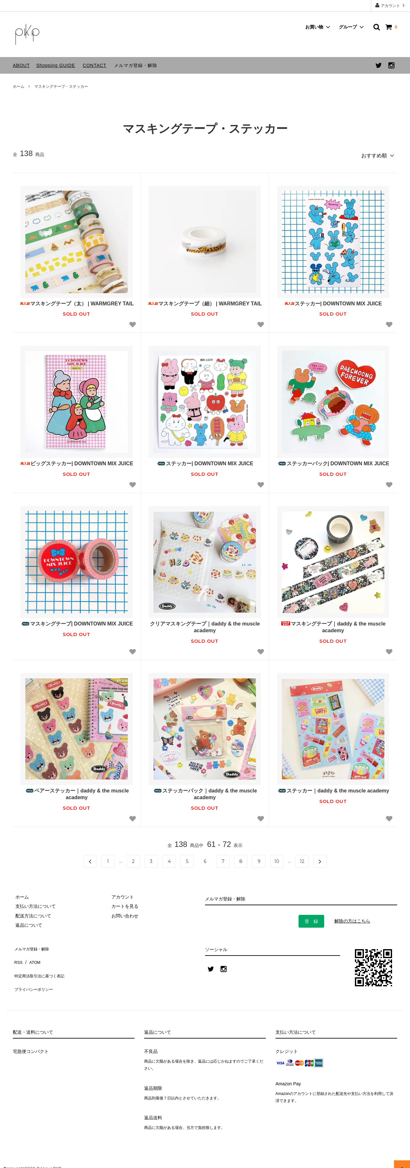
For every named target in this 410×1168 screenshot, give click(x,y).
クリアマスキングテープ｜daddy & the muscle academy (205, 625)
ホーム (18, 86)
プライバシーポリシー (35, 973)
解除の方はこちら (352, 918)
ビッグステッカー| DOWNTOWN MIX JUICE (76, 461)
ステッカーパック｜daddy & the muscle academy (205, 792)
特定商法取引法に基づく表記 (42, 963)
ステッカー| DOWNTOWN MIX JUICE (333, 301)
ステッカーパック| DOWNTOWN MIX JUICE (333, 461)
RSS (17, 954)
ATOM (32, 954)
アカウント (390, 5)
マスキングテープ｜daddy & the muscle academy (333, 625)
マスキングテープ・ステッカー (61, 86)
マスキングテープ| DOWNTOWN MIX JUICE (76, 621)
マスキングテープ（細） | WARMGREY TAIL (205, 301)
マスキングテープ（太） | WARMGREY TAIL (77, 301)
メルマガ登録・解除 (135, 65)
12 (302, 859)
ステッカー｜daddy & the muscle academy (333, 788)
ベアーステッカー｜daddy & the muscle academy (77, 792)
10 (276, 859)
